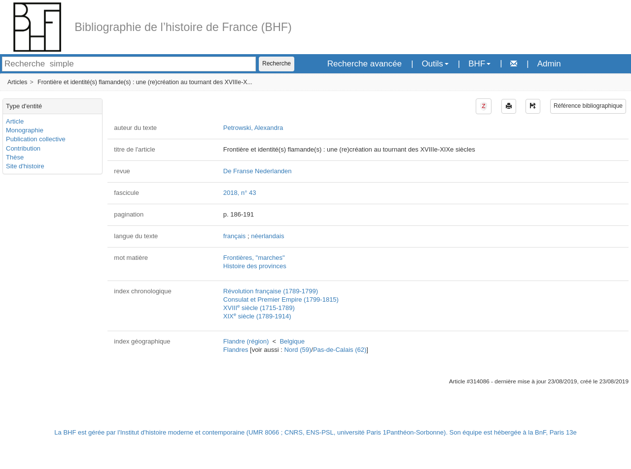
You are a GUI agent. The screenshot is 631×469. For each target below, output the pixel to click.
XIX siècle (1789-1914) (257, 316)
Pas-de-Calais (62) (339, 349)
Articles (17, 82)
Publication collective (36, 139)
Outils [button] (434, 63)
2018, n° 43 (239, 192)
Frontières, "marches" (254, 257)
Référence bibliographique (588, 105)
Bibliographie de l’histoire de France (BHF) (183, 27)
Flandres (235, 349)
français (234, 236)
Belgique (292, 341)
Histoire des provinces (254, 266)
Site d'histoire (25, 166)
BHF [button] (479, 63)
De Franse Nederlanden (257, 171)
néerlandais (267, 236)
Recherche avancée (364, 63)
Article (15, 121)
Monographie (24, 130)
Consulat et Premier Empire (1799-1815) (281, 299)
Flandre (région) (246, 341)
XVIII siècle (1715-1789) (259, 308)
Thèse (15, 157)
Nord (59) (297, 349)
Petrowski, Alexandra (253, 127)
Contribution (23, 148)
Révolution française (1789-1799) (270, 291)
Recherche (276, 63)
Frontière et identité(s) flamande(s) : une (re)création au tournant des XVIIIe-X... (144, 82)
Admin (549, 63)
